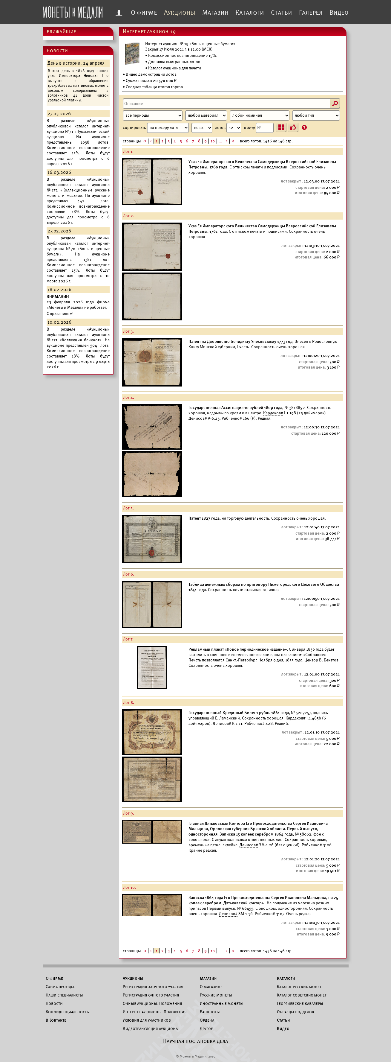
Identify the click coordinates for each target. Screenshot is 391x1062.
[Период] (153, 115)
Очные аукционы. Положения (152, 1003)
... (220, 141)
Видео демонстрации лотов (151, 74)
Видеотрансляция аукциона (150, 1028)
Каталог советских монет (301, 995)
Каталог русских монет (299, 986)
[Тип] (316, 115)
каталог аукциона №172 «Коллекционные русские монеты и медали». (78, 190)
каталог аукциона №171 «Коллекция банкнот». (78, 337)
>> (232, 141)
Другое (206, 1028)
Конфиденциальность (67, 1011)
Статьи (281, 12)
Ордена (207, 1020)
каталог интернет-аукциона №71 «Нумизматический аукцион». (78, 131)
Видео (339, 12)
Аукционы (179, 12)
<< (144, 141)
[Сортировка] (201, 128)
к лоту (259, 128)
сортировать (167, 128)
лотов (228, 128)
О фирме (144, 12)
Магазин (215, 12)
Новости (54, 1003)
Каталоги (249, 12)
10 (213, 141)
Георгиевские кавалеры (300, 1003)
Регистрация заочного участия (153, 986)
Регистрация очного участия (151, 995)
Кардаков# (273, 413)
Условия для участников (147, 1020)
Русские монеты (216, 995)
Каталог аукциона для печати (174, 68)
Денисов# (197, 418)
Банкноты (210, 1011)
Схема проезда (60, 986)
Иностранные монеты (221, 1003)
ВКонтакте (56, 1020)
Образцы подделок (295, 1011)
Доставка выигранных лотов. (174, 61)
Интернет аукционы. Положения (155, 1011)
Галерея (311, 12)
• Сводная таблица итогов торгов (153, 86)
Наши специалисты (64, 995)
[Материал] (206, 115)
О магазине (211, 986)
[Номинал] (259, 115)
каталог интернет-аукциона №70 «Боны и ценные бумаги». (78, 249)
